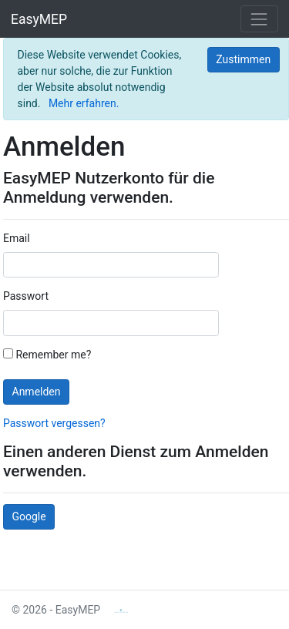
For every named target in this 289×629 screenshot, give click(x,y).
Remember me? (47, 354)
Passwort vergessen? (54, 423)
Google (29, 516)
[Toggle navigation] (259, 18)
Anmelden (36, 391)
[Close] (243, 60)
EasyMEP (39, 19)
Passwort (26, 296)
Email (16, 238)
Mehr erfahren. (84, 103)
